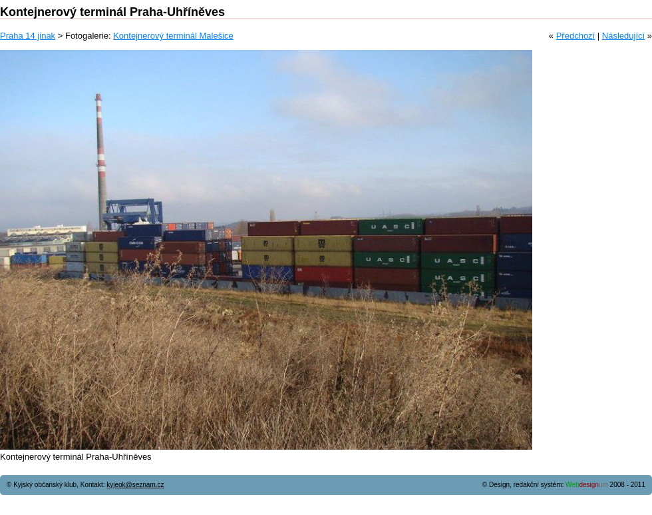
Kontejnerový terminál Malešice (173, 36)
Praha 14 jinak (27, 36)
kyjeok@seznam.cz (135, 484)
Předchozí (575, 36)
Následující (623, 36)
